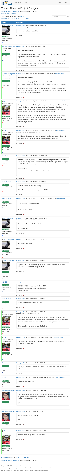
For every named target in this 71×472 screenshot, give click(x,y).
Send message (5, 36)
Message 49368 (20, 198)
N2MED (4, 282)
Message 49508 (20, 312)
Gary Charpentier (8, 25)
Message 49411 (20, 239)
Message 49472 (20, 298)
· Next (27, 19)
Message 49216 (20, 130)
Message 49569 (20, 363)
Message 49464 (20, 282)
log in (22, 16)
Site (26, 2)
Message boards (6, 11)
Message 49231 (20, 155)
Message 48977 (20, 73)
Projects (16, 11)
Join (60, 2)
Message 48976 (20, 46)
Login (65, 2)
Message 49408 (20, 218)
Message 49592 (20, 390)
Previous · (4, 19)
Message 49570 (20, 377)
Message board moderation (8, 13)
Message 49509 (20, 337)
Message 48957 (20, 25)
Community (18, 2)
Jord (4, 101)
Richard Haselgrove (8, 46)
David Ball (5, 156)
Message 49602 (20, 411)
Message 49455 (20, 260)
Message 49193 (20, 101)
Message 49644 (20, 430)
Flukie (4, 363)
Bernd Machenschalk (9, 390)
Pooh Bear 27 (6, 182)
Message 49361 (20, 181)
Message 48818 (60, 101)
